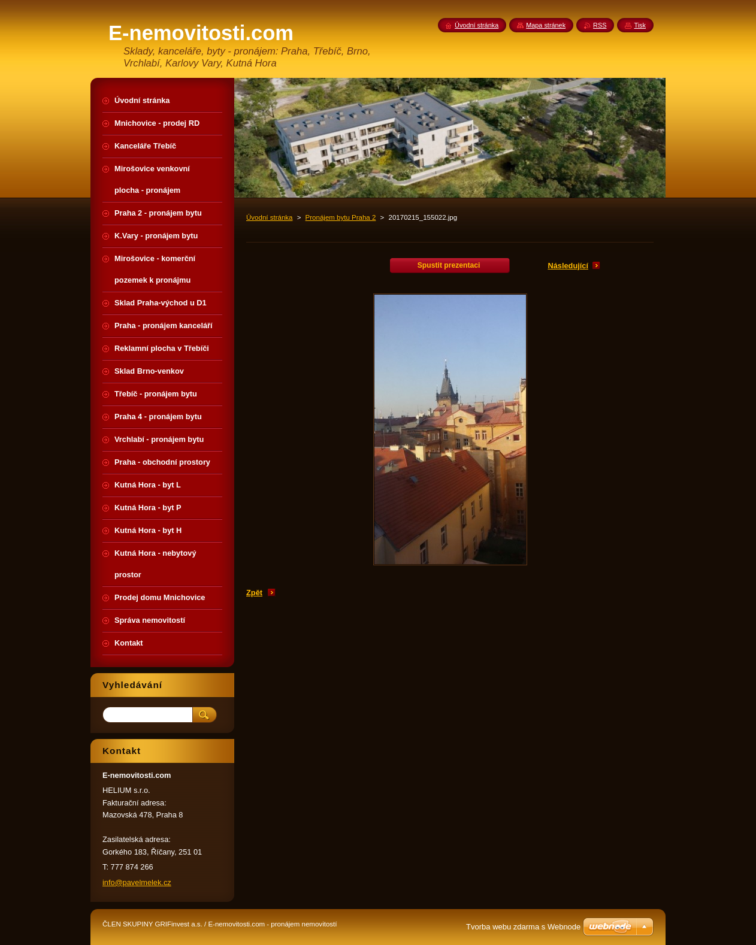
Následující (568, 265)
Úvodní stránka (269, 217)
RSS (599, 25)
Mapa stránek (546, 25)
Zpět (254, 592)
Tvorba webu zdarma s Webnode (523, 926)
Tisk (640, 25)
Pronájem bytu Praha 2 (341, 217)
